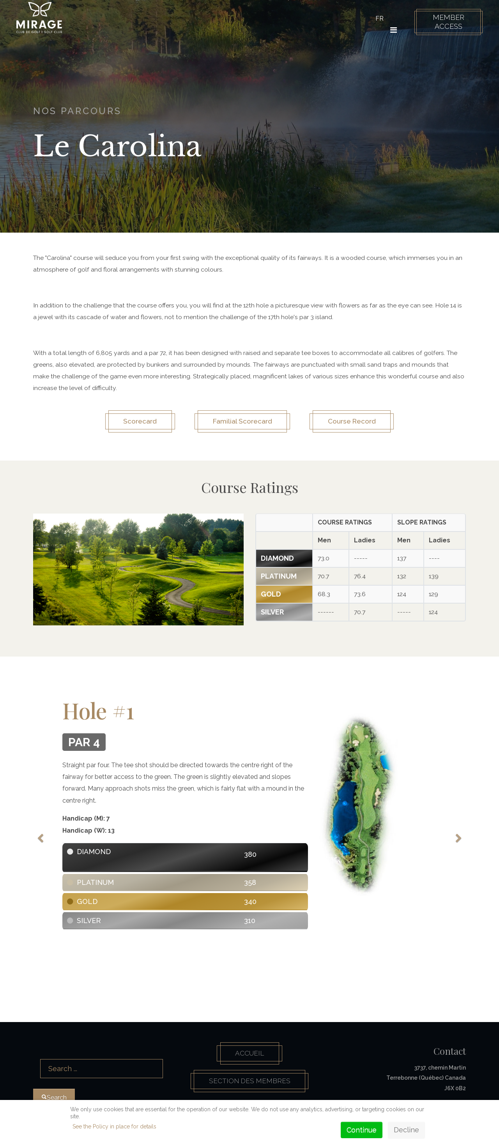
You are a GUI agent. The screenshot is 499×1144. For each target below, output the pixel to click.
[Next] (458, 836)
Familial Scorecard (241, 423)
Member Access (446, 21)
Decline (406, 1130)
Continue (362, 1130)
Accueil (249, 1056)
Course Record (356, 423)
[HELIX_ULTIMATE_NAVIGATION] (391, 30)
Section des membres (249, 1086)
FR (377, 18)
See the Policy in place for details (114, 1126)
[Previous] (41, 836)
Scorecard (134, 423)
